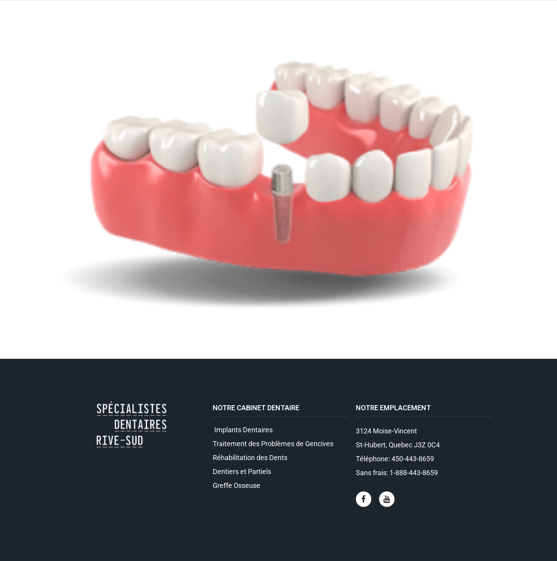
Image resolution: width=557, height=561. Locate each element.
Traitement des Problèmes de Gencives (273, 444)
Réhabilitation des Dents (250, 458)
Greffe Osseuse (236, 485)
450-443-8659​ (412, 459)
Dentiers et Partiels (242, 471)
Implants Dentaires (243, 430)
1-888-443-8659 (414, 473)
